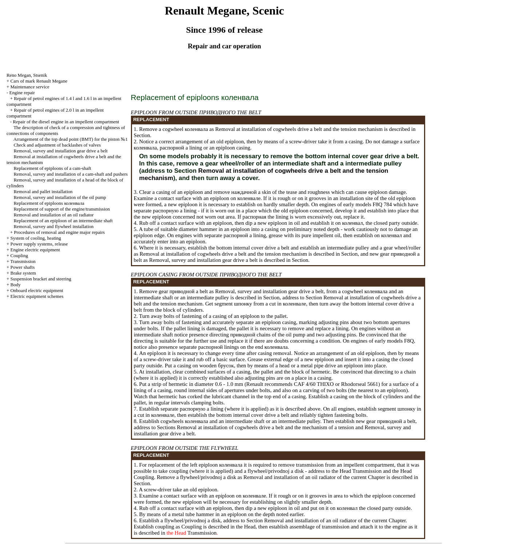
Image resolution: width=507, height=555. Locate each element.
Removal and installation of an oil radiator (53, 214)
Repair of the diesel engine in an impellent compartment (66, 121)
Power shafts (22, 267)
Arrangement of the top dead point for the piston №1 (70, 139)
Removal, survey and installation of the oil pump (59, 197)
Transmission (23, 261)
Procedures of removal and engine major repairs (59, 232)
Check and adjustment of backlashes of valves (57, 145)
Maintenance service (29, 86)
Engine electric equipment (35, 249)
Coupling (19, 255)
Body (15, 284)
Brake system (23, 273)
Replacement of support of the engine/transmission (61, 209)
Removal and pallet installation (42, 191)
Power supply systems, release (39, 244)
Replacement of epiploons (48, 203)
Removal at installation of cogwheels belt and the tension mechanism (298, 129)
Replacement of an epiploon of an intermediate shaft (63, 220)
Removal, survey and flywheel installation (53, 226)
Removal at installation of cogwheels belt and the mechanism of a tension (265, 427)
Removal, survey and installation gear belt (60, 150)
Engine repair (22, 92)
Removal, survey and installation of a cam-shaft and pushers (70, 174)
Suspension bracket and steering (40, 279)
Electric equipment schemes (36, 296)
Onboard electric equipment (36, 290)
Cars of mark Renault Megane (38, 81)
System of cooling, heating (35, 238)
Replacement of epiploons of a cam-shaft (52, 168)
